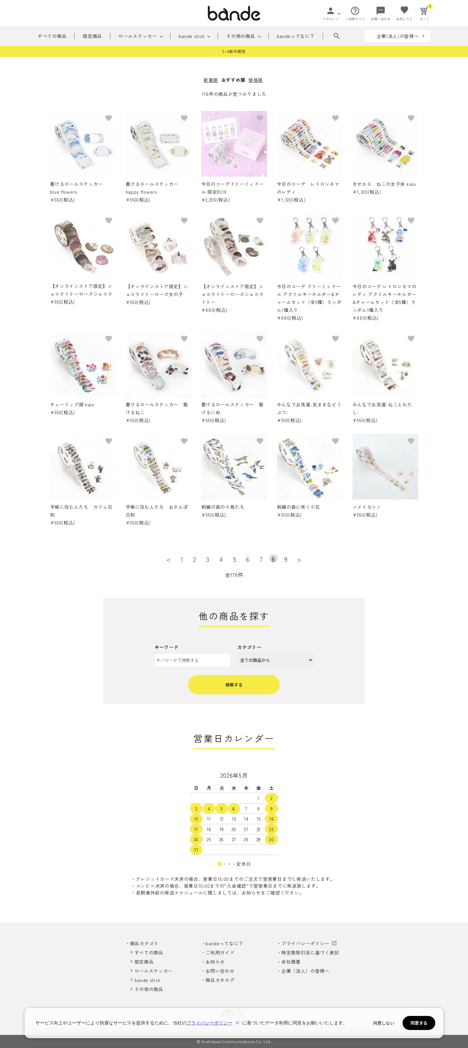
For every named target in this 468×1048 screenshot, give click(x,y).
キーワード (166, 647)
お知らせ (215, 961)
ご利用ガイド (220, 952)
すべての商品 (52, 36)
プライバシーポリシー (305, 943)
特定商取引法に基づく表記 (310, 952)
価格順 (255, 80)
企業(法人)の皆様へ (398, 36)
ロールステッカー (137, 36)
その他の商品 (240, 36)
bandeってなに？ (296, 36)
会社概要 (291, 961)
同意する (418, 1023)
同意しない (383, 1023)
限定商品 (92, 36)
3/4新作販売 (234, 51)
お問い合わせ (220, 971)
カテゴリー (249, 647)
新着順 (211, 80)
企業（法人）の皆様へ (305, 971)
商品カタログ (220, 980)
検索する (234, 685)
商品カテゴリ (144, 943)
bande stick (192, 36)
